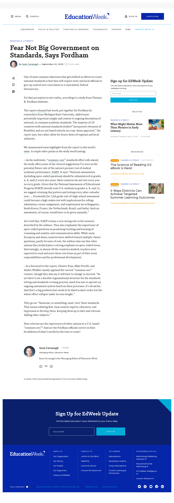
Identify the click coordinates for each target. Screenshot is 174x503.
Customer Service (88, 466)
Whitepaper (147, 160)
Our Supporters (60, 470)
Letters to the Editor (90, 456)
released (42, 110)
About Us (57, 451)
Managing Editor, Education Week (54, 353)
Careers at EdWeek (61, 475)
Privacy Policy (110, 487)
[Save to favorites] (13, 85)
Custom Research (145, 479)
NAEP (55, 172)
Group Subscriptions (117, 466)
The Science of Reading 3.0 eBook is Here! (130, 166)
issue (27, 151)
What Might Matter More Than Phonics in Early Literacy (126, 127)
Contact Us (86, 451)
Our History (58, 461)
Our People (58, 466)
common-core (56, 160)
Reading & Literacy (21, 41)
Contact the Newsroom (91, 470)
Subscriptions (115, 456)
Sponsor (114, 187)
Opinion (116, 29)
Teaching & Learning (76, 29)
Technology (100, 29)
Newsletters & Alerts (117, 461)
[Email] (71, 431)
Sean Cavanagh (30, 64)
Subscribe (152, 16)
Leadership (27, 29)
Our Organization (60, 456)
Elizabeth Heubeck (118, 136)
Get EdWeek (114, 451)
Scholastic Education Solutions (142, 203)
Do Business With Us (146, 451)
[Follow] (65, 347)
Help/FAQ (85, 461)
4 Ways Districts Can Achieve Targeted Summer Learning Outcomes (132, 194)
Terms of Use (91, 487)
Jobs (128, 29)
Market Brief (144, 29)
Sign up (110, 431)
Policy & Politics (48, 29)
